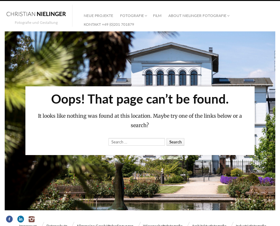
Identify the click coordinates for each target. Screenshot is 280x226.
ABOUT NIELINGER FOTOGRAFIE (197, 15)
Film (157, 15)
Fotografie (132, 15)
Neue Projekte (98, 15)
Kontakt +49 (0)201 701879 (109, 24)
